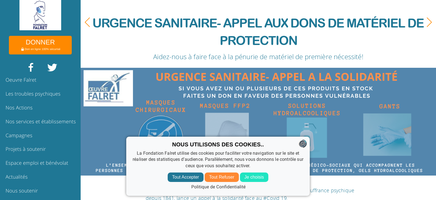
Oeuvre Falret (21, 80)
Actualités (17, 177)
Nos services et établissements (41, 121)
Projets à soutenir (26, 149)
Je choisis (254, 177)
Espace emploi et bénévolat (37, 163)
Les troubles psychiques (33, 94)
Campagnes (19, 135)
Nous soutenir (22, 191)
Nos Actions (19, 107)
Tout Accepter (185, 177)
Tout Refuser (221, 177)
